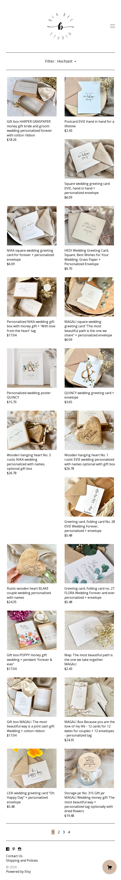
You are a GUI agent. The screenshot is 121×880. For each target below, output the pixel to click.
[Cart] (109, 867)
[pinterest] (13, 849)
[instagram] (19, 849)
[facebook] (7, 849)
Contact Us (14, 856)
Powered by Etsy (18, 871)
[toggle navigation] (112, 26)
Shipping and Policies (22, 860)
